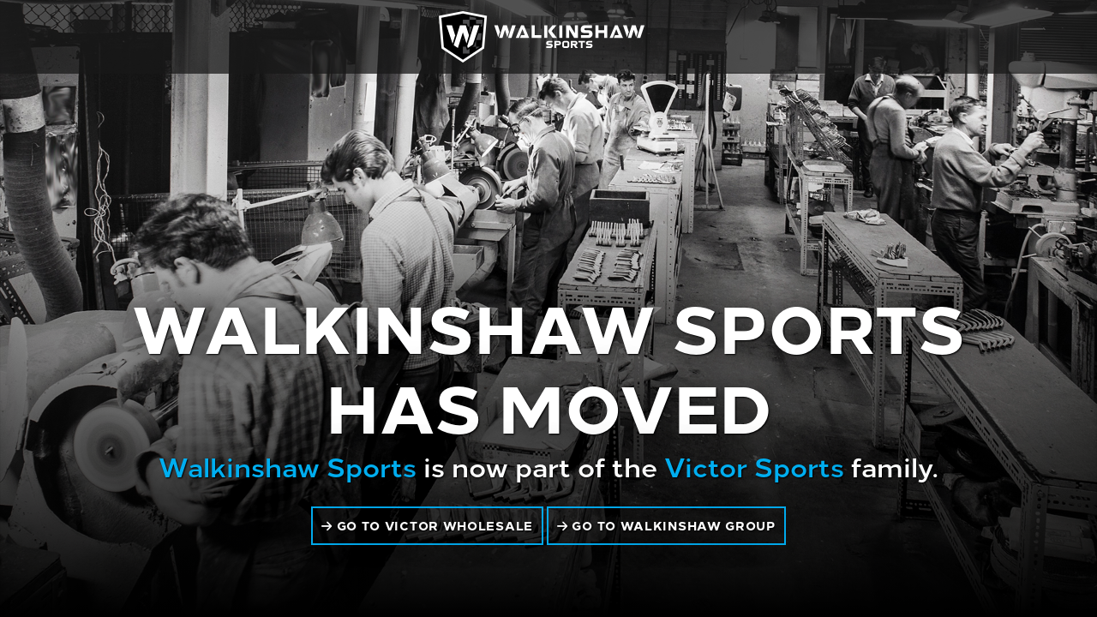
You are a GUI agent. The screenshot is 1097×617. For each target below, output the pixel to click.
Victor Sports (754, 465)
